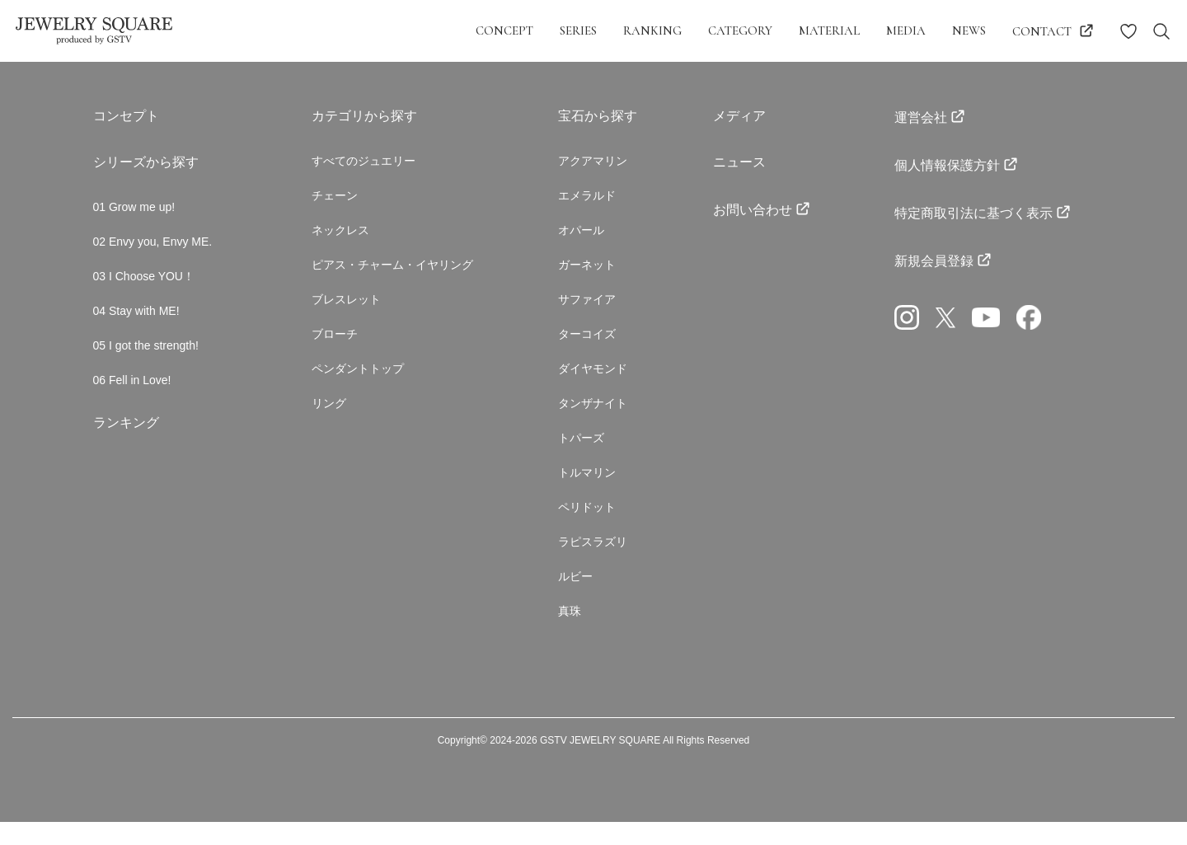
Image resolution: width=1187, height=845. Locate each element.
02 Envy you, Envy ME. (153, 244)
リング (329, 415)
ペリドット (587, 524)
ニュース (739, 162)
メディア (739, 116)
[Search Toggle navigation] (1161, 31)
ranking (652, 30)
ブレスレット (346, 306)
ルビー (575, 596)
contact (1042, 31)
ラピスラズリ (592, 560)
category (740, 30)
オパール (581, 234)
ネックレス (340, 234)
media (906, 30)
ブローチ (335, 343)
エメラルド (587, 197)
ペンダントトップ (358, 379)
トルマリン (587, 488)
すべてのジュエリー (363, 161)
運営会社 (920, 117)
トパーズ (581, 451)
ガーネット (587, 270)
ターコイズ (587, 343)
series (578, 30)
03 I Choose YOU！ (144, 280)
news (969, 30)
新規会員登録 (934, 261)
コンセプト (126, 116)
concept (504, 30)
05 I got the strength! (146, 352)
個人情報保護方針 (947, 165)
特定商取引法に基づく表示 (973, 213)
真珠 (569, 633)
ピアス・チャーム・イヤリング (392, 270)
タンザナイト (592, 415)
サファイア (587, 306)
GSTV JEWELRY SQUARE (600, 763)
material (829, 30)
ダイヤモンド (592, 379)
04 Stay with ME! (136, 316)
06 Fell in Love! (132, 389)
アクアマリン (592, 161)
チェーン (335, 197)
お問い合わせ (752, 210)
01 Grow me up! (134, 207)
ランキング (126, 432)
